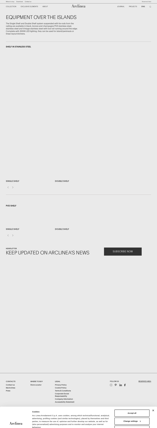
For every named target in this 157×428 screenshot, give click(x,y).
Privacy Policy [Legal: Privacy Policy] (61, 385)
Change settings (132, 402)
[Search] (150, 7)
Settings (35, 423)
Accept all (132, 394)
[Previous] (8, 194)
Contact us (28, 1)
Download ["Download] (19, 1)
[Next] (13, 194)
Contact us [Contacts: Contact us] (10, 385)
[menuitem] (11, 6)
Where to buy (10, 1)
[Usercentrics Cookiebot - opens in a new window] (16, 423)
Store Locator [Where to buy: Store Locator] (35, 385)
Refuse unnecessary (132, 410)
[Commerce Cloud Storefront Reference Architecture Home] (78, 6)
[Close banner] (153, 391)
